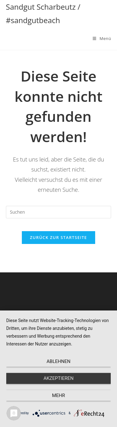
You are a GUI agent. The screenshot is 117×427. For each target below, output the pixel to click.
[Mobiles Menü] (102, 38)
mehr (58, 395)
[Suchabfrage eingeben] (58, 212)
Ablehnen (58, 361)
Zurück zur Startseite (58, 237)
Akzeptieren (58, 378)
